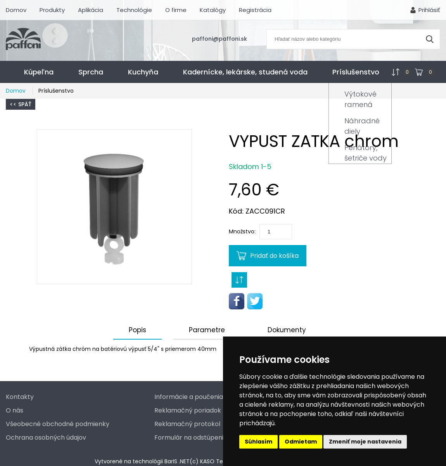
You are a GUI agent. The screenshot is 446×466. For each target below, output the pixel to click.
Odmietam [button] (301, 441)
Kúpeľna (39, 72)
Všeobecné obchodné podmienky (57, 423)
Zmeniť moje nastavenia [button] (365, 441)
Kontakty (20, 396)
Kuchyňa (143, 72)
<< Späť (20, 104)
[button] (114, 206)
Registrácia (255, 10)
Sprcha (90, 72)
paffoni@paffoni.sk (219, 39)
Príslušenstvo (355, 72)
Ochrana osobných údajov (46, 437)
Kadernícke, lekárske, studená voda (245, 72)
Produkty (52, 10)
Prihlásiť (429, 10)
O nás (14, 410)
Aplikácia (90, 10)
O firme (176, 10)
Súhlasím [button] (258, 441)
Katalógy (213, 10)
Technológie (134, 10)
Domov (16, 10)
